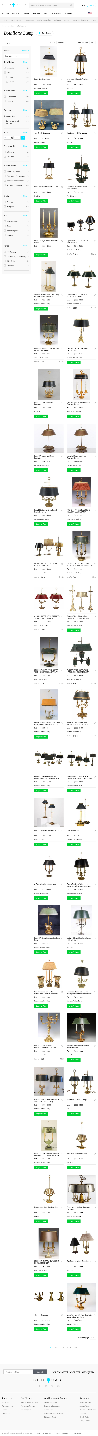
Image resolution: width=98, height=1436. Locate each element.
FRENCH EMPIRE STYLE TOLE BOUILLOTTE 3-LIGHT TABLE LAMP (80, 565)
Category (7, 110)
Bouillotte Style (16, 221)
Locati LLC (37, 411)
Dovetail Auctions (39, 142)
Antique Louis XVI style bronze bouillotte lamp (78, 1047)
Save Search (46, 33)
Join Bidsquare (26, 1410)
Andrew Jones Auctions (16, 181)
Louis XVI (16, 266)
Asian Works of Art (80, 20)
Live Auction (16, 97)
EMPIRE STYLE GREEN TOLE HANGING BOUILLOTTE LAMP (78, 671)
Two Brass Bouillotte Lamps (77, 133)
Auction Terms (84, 1406)
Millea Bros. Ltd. (39, 839)
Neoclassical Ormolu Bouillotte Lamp (78, 80)
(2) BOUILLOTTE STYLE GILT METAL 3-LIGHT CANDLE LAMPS (47, 617)
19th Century (16, 252)
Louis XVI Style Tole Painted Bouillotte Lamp (77, 188)
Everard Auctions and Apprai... (42, 465)
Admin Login (48, 1410)
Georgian (16, 235)
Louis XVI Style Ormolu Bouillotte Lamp (46, 242)
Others (93, 20)
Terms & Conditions (62, 1433)
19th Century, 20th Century (16, 256)
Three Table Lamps (41, 1315)
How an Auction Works (87, 1410)
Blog (45, 13)
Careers (4, 1410)
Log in (83, 5)
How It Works (55, 13)
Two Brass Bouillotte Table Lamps (79, 1261)
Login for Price (41, 93)
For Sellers (68, 13)
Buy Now (15, 13)
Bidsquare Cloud (50, 1417)
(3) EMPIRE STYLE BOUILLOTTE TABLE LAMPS (78, 242)
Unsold (17, 82)
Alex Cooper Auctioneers (16, 176)
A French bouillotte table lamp (45, 884)
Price (6, 132)
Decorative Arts (17, 20)
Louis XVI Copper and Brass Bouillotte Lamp (44, 457)
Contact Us (6, 1413)
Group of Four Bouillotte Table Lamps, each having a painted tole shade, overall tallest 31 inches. (79, 777)
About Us (5, 1402)
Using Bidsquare (85, 1402)
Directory (36, 13)
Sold (17, 77)
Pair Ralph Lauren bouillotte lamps (46, 830)
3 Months (16, 152)
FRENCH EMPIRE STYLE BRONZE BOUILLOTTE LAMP (46, 349)
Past (16, 73)
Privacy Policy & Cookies (43, 1433)
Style (6, 215)
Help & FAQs (84, 1417)
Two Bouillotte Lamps (42, 133)
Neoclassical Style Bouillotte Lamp (79, 1153)
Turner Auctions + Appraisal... (75, 839)
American (16, 202)
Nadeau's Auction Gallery (42, 304)
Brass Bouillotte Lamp (42, 79)
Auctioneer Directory (28, 1406)
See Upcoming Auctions (29, 1402)
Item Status (9, 62)
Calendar (25, 13)
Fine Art (5, 20)
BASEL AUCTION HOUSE (42, 947)
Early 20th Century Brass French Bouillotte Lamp (45, 511)
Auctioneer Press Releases (54, 1413)
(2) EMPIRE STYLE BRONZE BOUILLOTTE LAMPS (77, 296)
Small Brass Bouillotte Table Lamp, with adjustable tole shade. (47, 296)
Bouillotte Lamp (72, 830)
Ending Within (10, 146)
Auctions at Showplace (16, 185)
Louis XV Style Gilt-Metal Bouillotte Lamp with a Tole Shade (79, 1316)
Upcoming (16, 68)
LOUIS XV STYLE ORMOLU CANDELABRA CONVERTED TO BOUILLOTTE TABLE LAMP (45, 1047)
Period (6, 245)
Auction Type (9, 90)
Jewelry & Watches (43, 20)
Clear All (25, 50)
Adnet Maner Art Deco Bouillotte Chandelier (78, 1208)
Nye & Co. (70, 88)
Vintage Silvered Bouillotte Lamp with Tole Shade (79, 939)
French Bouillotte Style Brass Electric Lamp (77, 349)
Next (76, 1347)
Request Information (51, 1406)
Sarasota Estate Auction (74, 357)
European (16, 207)
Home (4, 26)
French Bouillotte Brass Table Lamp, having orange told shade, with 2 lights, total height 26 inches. (47, 724)
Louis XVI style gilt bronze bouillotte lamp (47, 939)
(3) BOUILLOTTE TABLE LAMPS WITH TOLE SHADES (45, 565)
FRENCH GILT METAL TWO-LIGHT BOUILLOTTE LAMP (46, 1262)
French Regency (16, 231)
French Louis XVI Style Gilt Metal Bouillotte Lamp (78, 403)
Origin (6, 196)
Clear (25, 62)
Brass (16, 226)
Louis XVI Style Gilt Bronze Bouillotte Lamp (43, 403)
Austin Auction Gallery (74, 250)
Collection (11, 26)
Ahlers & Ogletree (16, 172)
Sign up (91, 5)
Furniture (30, 20)
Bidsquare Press (7, 1406)
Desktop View (78, 1433)
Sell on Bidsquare (50, 1402)
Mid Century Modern (62, 20)
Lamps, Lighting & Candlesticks (17, 122)
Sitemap (82, 1413)
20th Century (16, 261)
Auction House (10, 165)
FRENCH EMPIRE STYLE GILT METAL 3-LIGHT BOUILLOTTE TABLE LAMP (77, 724)
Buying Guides (84, 1421)
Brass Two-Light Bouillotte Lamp (46, 187)
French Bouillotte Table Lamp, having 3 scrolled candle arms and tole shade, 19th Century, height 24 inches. (79, 885)
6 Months (16, 157)
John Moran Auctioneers (41, 893)
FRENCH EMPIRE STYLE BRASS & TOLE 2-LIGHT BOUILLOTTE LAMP (47, 671)
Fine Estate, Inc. (72, 196)
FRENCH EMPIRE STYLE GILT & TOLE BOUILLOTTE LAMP (78, 511)
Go (23, 138)
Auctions (5, 13)
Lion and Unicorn (72, 1324)
